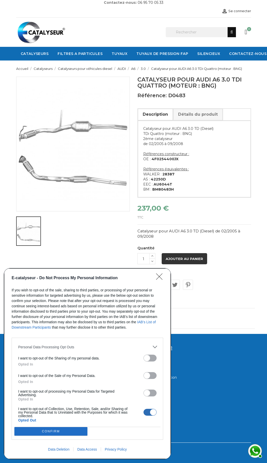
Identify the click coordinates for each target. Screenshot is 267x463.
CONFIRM (50, 431)
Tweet (175, 285)
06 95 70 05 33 (150, 2)
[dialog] (87, 363)
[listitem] (87, 347)
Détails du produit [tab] (198, 114)
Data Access (87, 449)
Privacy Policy (116, 449)
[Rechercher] (201, 32)
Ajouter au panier (184, 259)
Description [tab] (155, 114)
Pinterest (188, 285)
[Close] (161, 278)
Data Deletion (58, 449)
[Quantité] (143, 258)
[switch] (150, 358)
